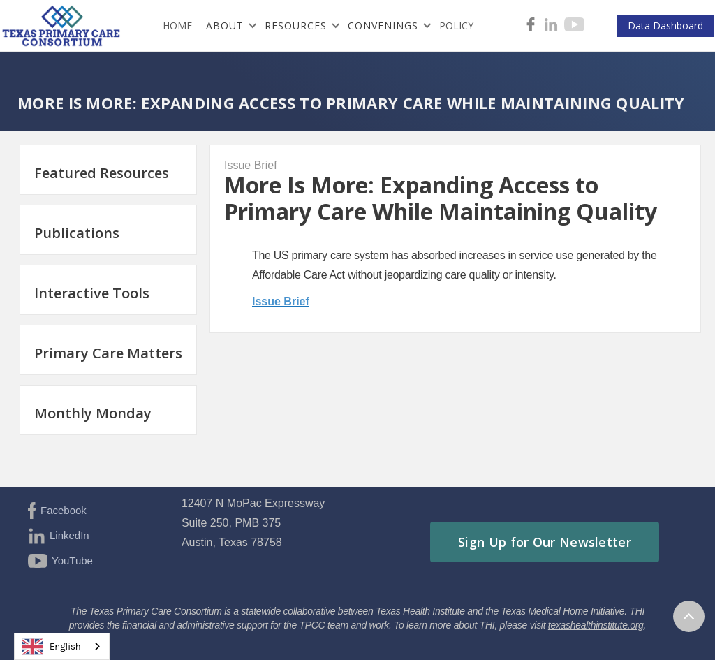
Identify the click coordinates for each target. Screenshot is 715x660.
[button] (228, 26)
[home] (64, 26)
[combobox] (62, 646)
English (51, 646)
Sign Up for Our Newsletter (544, 542)
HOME (177, 25)
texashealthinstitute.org (596, 625)
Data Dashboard (665, 25)
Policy (456, 25)
